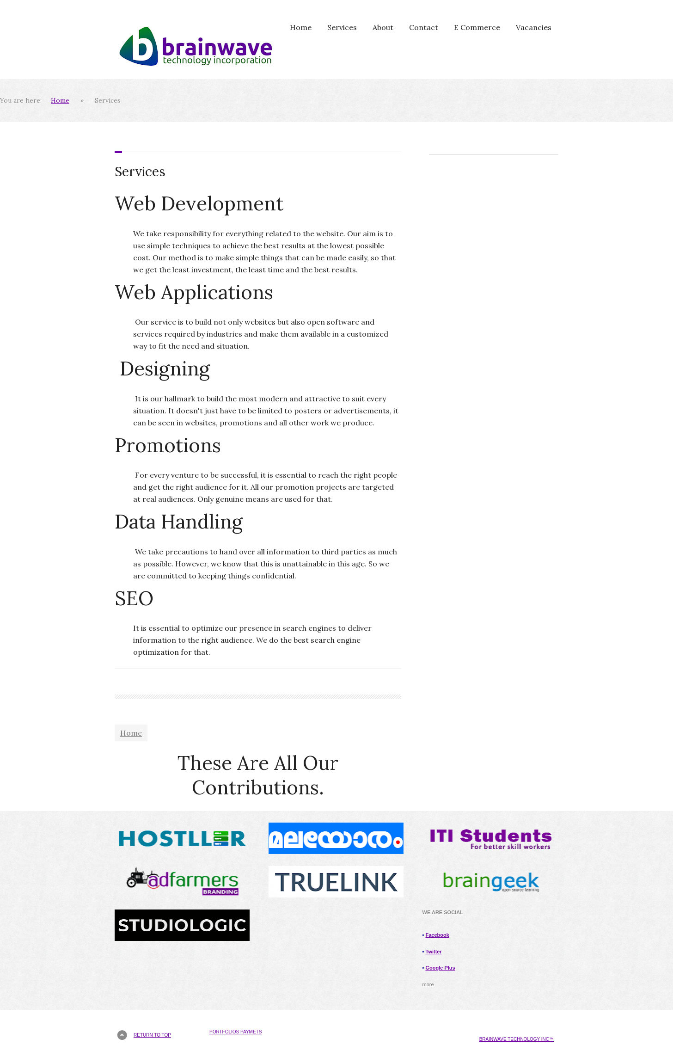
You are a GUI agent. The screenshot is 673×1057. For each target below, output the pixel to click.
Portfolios (224, 1031)
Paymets (251, 1031)
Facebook (437, 935)
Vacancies (533, 27)
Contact (423, 27)
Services (342, 27)
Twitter (434, 951)
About (383, 27)
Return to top (152, 1035)
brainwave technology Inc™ (516, 1039)
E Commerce (477, 27)
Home (301, 27)
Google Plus (440, 968)
